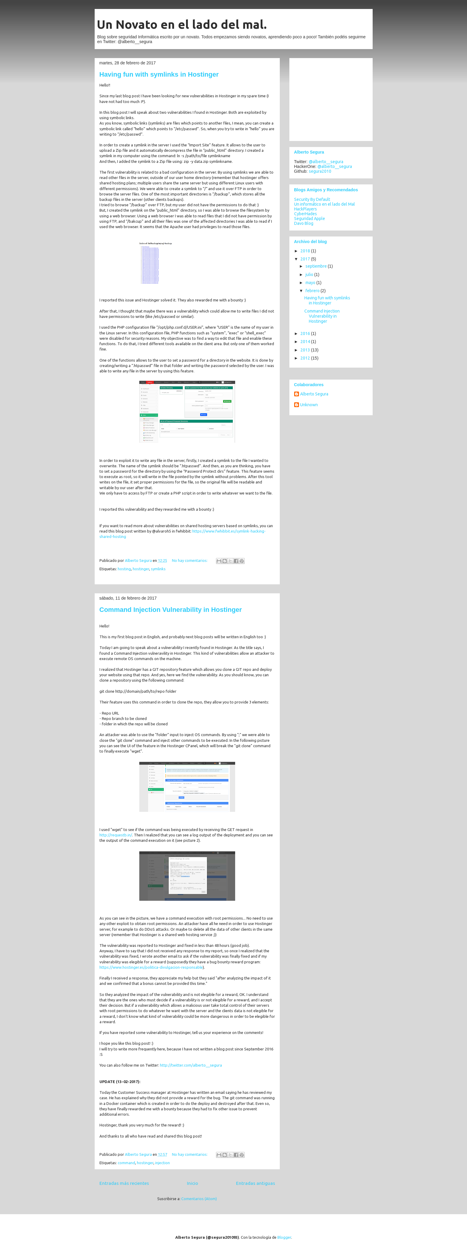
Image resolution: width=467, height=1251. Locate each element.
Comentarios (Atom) (199, 1199)
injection (162, 1163)
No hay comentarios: (190, 560)
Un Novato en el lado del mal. (182, 24)
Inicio (192, 1183)
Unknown (309, 404)
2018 (305, 250)
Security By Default (312, 199)
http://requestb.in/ (115, 835)
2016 (305, 333)
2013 (305, 350)
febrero (313, 290)
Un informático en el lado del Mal (324, 204)
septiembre (317, 266)
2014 (305, 341)
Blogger (284, 1237)
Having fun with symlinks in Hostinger (159, 74)
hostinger (141, 569)
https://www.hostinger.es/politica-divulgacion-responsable (151, 967)
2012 (305, 358)
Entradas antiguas (255, 1183)
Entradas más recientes (124, 1183)
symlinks (158, 569)
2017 (305, 259)
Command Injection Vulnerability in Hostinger (170, 609)
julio (310, 274)
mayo (311, 282)
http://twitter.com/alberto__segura (191, 1065)
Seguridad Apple (309, 218)
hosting (124, 569)
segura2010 (320, 171)
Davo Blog (303, 223)
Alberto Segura (314, 394)
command (126, 1163)
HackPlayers (305, 209)
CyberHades (305, 213)
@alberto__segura (326, 161)
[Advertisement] (331, 97)
